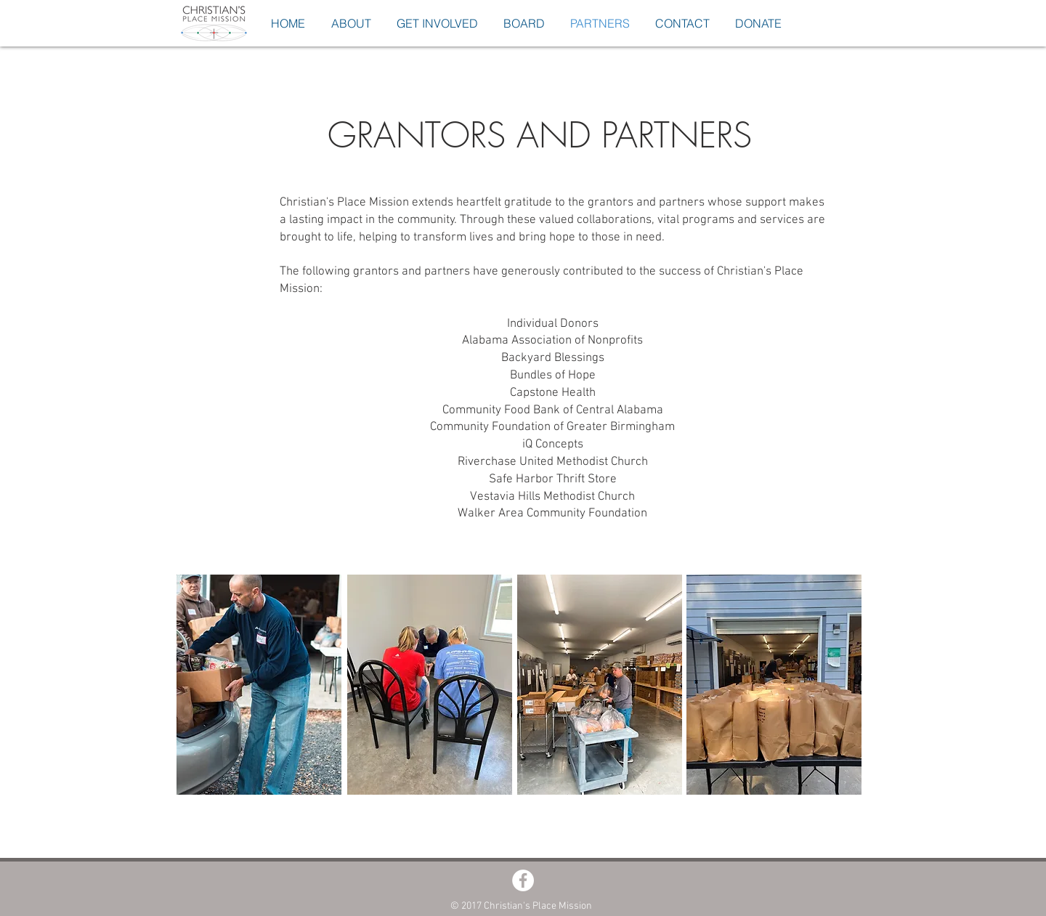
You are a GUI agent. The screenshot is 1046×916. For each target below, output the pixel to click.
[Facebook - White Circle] (523, 880)
